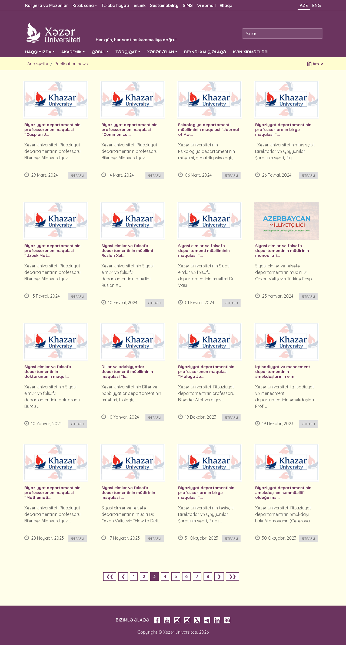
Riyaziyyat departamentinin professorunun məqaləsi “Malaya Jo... (206, 371)
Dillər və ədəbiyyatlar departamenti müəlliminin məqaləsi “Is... (127, 371)
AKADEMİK (71, 51)
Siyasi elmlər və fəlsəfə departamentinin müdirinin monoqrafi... (282, 250)
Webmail (206, 5)
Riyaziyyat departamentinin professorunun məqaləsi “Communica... (129, 129)
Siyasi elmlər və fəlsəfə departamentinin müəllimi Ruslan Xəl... (127, 250)
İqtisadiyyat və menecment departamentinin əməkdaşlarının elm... (282, 371)
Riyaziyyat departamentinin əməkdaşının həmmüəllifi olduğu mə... (283, 492)
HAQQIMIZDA (38, 51)
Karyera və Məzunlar (46, 5)
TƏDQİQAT (126, 51)
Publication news (71, 63)
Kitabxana (83, 5)
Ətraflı (77, 175)
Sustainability (164, 5)
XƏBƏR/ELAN (160, 51)
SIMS (188, 5)
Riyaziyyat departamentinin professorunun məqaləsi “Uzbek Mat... (52, 250)
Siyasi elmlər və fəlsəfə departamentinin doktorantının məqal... (47, 371)
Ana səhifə (37, 63)
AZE (304, 5)
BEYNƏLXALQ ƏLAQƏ (205, 51)
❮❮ (109, 576)
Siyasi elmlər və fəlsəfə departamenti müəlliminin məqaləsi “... (204, 250)
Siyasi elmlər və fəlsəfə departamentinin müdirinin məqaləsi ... (128, 492)
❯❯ (232, 576)
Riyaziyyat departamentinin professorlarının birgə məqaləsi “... (283, 129)
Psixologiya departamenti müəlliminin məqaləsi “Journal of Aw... (208, 129)
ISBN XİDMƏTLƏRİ (250, 51)
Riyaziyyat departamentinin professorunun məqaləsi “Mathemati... (52, 492)
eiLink (140, 5)
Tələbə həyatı (115, 5)
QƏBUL (99, 51)
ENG (316, 5)
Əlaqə (226, 5)
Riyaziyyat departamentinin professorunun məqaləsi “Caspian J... (52, 129)
